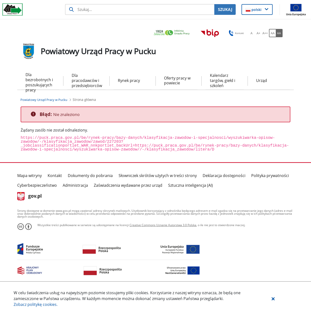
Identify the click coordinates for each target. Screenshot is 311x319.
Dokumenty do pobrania (90, 175)
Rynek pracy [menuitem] (129, 80)
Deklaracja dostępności (224, 175)
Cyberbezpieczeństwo (37, 185)
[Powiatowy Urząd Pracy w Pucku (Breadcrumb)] (43, 100)
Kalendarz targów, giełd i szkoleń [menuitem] (222, 80)
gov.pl (29, 196)
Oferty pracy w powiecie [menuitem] (177, 80)
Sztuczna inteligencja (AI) (190, 185)
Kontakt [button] (235, 33)
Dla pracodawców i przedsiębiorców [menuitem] (86, 80)
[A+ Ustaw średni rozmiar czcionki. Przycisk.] (258, 33)
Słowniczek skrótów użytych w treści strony (158, 175)
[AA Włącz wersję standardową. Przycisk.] (272, 33)
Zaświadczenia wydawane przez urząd (128, 185)
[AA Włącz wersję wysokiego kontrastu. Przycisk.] (279, 33)
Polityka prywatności (270, 175)
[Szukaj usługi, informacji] (139, 9)
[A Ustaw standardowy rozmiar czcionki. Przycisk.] (251, 33)
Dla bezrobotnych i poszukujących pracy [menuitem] (39, 80)
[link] (173, 33)
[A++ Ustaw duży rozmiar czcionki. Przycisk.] (265, 33)
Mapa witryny (29, 175)
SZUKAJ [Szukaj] (225, 9)
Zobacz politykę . (36, 304)
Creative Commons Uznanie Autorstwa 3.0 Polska (163, 225)
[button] (273, 298)
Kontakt (55, 175)
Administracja (75, 185)
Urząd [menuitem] (261, 80)
